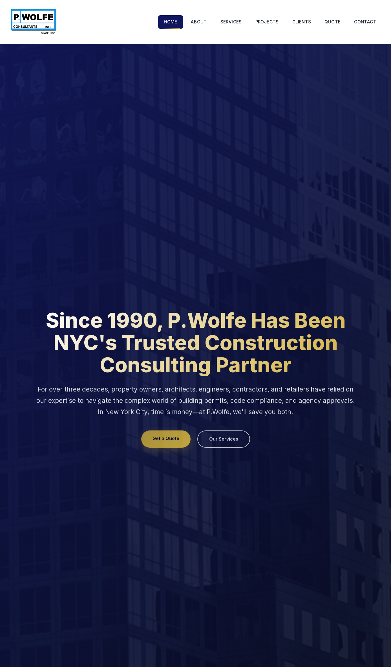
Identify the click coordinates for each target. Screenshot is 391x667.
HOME (170, 22)
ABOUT (199, 22)
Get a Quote (166, 439)
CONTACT (365, 22)
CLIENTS (301, 22)
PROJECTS (267, 22)
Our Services (223, 440)
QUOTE (332, 22)
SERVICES (231, 22)
